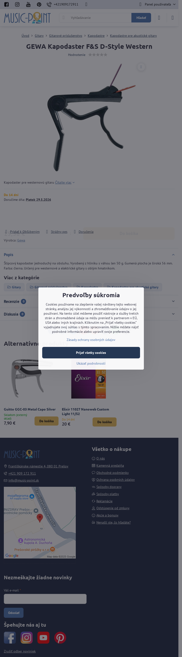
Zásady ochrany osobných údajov (91, 340)
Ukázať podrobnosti (91, 363)
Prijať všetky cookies (91, 352)
